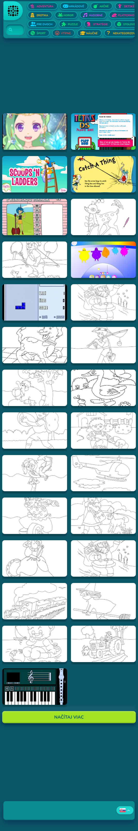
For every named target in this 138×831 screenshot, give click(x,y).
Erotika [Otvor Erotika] (42, 15)
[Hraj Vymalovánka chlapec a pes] (103, 430)
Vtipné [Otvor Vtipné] (66, 33)
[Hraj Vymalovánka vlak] (34, 601)
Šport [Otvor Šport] (41, 33)
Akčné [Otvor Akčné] (104, 6)
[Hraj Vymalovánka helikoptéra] (103, 473)
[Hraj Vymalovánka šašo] (34, 516)
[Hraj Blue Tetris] (34, 302)
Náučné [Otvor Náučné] (92, 33)
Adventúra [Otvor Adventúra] (45, 6)
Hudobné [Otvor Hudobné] (95, 15)
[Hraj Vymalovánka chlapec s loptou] (34, 430)
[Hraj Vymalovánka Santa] (103, 302)
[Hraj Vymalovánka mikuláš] (103, 558)
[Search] (12, 29)
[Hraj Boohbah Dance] (103, 259)
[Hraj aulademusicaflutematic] (34, 686)
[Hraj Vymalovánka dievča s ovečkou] (103, 516)
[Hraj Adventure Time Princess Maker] (34, 217)
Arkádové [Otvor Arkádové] (76, 6)
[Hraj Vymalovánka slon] (34, 388)
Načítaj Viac (69, 717)
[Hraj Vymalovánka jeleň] (103, 217)
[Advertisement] (69, 79)
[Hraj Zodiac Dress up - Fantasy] (34, 131)
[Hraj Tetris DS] (103, 131)
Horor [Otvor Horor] (69, 15)
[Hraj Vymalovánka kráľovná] (34, 558)
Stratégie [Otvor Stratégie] (100, 24)
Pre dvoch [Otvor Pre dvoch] (44, 24)
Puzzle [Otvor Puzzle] (73, 24)
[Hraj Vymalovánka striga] (103, 601)
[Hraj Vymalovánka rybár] (103, 345)
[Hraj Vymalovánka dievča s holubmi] (34, 473)
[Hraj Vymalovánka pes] (34, 345)
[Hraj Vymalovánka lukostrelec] (34, 259)
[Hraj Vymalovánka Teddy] (34, 644)
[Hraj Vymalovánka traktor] (103, 644)
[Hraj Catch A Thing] (103, 174)
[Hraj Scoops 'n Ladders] (34, 174)
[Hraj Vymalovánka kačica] (103, 388)
